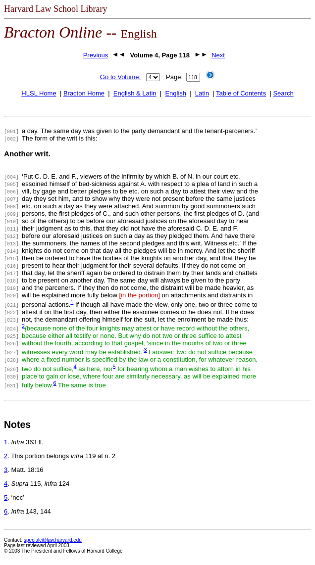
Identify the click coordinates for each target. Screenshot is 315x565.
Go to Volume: (120, 77)
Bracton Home (84, 93)
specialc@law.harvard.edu (53, 540)
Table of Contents (241, 93)
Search (283, 93)
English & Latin (135, 93)
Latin (202, 93)
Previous (95, 55)
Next (218, 55)
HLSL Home (38, 93)
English (175, 93)
